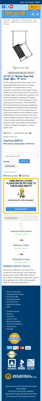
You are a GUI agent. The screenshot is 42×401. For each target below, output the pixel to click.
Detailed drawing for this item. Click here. (21, 73)
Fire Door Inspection (14, 292)
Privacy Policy (11, 326)
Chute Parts (6, 20)
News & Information (14, 321)
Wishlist (37, 2)
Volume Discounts (9, 172)
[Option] (21, 156)
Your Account (29, 2)
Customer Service (13, 311)
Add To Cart (24, 161)
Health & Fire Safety (14, 304)
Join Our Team (12, 319)
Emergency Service (13, 299)
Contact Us (10, 316)
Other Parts (15, 20)
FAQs (8, 307)
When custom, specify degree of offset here (19, 144)
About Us (10, 314)
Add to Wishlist (10, 166)
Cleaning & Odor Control (15, 294)
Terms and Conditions (14, 324)
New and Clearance (26, 20)
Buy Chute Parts (12, 302)
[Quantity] (14, 161)
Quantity (6, 161)
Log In (22, 2)
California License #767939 (15, 386)
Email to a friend (12, 176)
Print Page (25, 176)
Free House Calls (12, 297)
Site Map (10, 329)
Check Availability (21, 209)
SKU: (5, 133)
